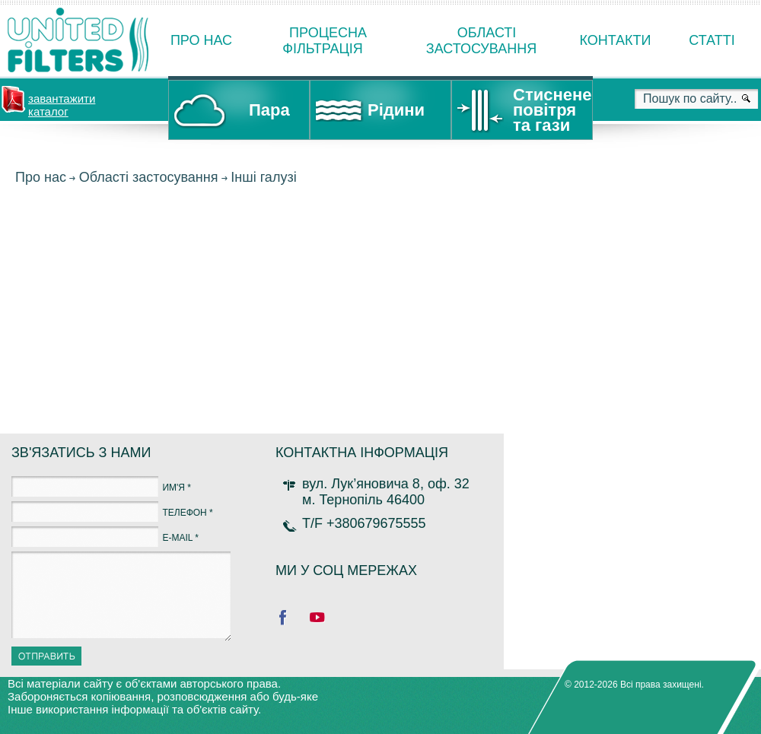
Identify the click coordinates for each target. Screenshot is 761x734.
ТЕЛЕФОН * (187, 512)
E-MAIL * (180, 537)
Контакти (615, 40)
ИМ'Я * (176, 487)
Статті (711, 40)
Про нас (201, 40)
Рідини (396, 109)
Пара (269, 109)
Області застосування (148, 177)
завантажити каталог (61, 103)
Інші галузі (263, 177)
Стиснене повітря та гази (552, 110)
